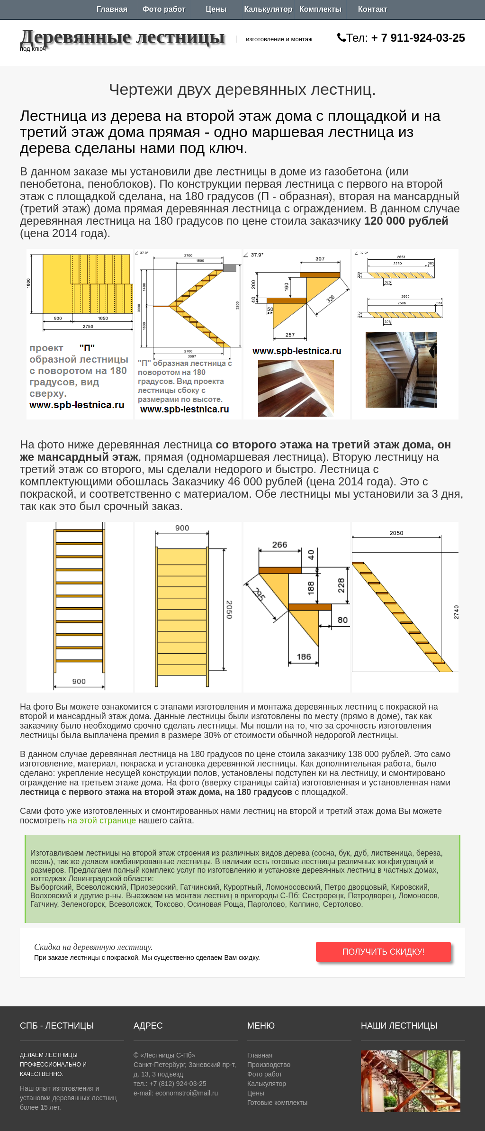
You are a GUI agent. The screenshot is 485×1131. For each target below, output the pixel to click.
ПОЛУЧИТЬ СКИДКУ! (390, 952)
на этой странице (102, 820)
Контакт (372, 9)
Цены (216, 9)
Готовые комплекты (277, 1102)
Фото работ (164, 9)
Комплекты (320, 9)
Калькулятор (268, 9)
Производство (268, 1064)
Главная (112, 9)
